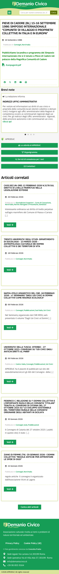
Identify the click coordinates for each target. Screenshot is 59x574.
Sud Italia (39, 310)
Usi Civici (47, 310)
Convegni (17, 45)
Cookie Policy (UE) (33, 543)
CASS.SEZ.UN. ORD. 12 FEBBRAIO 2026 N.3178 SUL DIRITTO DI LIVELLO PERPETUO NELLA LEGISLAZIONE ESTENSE (29, 187)
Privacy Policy (12, 543)
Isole (25, 425)
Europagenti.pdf (13, 65)
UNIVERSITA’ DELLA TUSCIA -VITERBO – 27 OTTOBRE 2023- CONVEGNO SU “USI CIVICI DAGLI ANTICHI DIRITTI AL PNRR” (28, 349)
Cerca (53, 12)
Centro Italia (21, 364)
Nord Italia (26, 45)
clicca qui (7, 121)
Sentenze (42, 204)
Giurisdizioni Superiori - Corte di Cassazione (33, 203)
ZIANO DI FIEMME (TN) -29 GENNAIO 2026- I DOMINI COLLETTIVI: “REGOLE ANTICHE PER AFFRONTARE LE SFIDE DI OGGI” (29, 456)
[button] (9, 12)
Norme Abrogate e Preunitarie (26, 204)
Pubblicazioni (29, 310)
